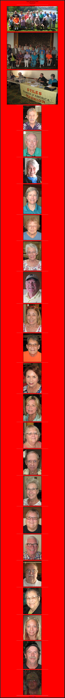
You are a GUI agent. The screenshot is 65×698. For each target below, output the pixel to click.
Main (33, 696)
